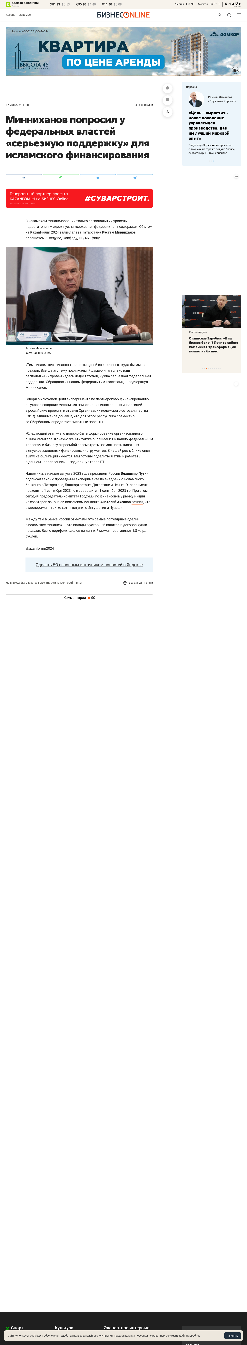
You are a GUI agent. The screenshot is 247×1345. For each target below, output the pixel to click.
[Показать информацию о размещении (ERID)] (236, 176)
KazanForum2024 (39, 548)
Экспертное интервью (127, 1327)
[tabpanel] (211, 118)
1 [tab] (209, 161)
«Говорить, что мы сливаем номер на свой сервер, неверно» (205, 120)
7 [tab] (214, 368)
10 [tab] (220, 368)
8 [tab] (216, 368)
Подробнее (193, 1335)
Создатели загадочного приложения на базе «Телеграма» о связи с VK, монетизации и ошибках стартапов (209, 138)
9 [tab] (218, 368)
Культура (64, 1327)
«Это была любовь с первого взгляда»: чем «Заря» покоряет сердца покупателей (210, 344)
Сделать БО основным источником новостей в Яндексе (89, 564)
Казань (10, 14)
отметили (79, 519)
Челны (179, 4)
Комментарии (79, 598)
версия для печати (138, 582)
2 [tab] (211, 161)
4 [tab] (208, 368)
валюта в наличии (25, 3)
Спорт (14, 1327)
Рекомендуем (195, 332)
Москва (203, 4)
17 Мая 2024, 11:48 (18, 104)
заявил (137, 502)
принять (233, 1335)
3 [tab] (213, 161)
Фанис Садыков (216, 95)
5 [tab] (210, 368)
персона (191, 87)
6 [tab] (212, 368)
